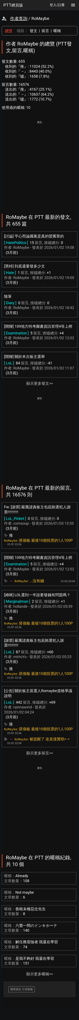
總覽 (8, 31)
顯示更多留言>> (39, 753)
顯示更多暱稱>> (39, 974)
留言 (45, 31)
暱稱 (57, 31)
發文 (33, 31)
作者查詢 (18, 18)
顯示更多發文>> (39, 383)
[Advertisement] (39, 164)
